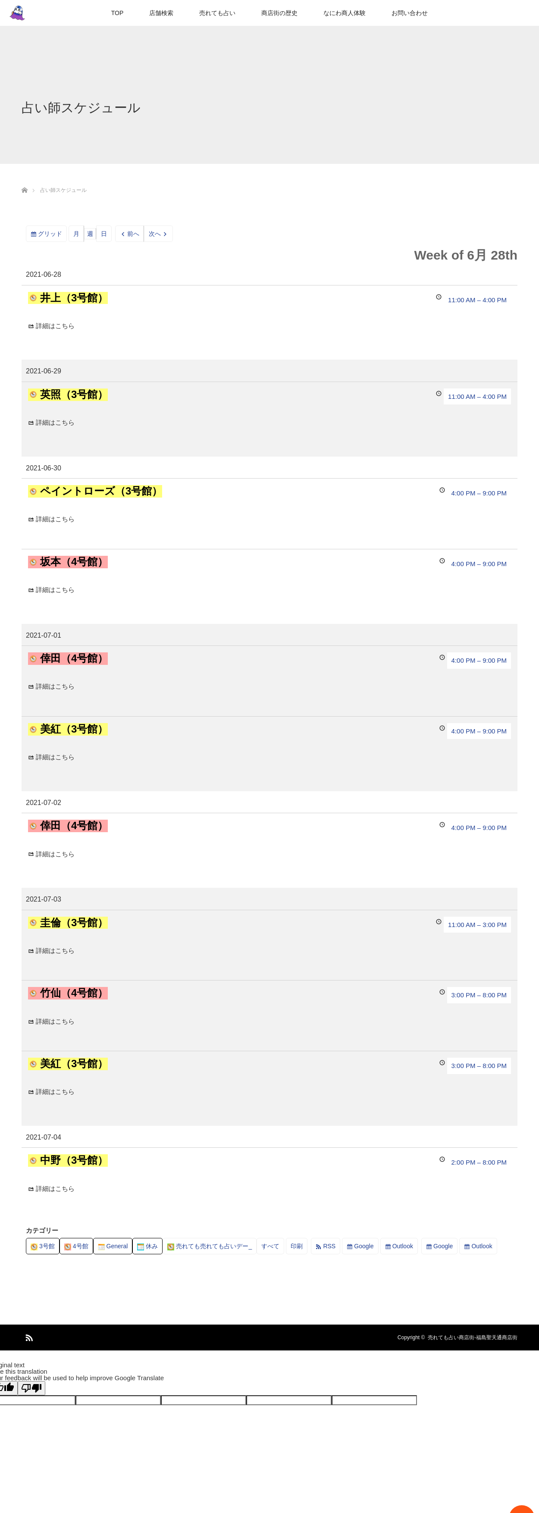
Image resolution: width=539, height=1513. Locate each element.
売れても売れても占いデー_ (209, 1246)
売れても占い (217, 12)
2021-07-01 (43, 635)
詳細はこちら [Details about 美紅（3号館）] (55, 757)
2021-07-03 (43, 899)
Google (363, 1246)
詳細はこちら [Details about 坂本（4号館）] (55, 589)
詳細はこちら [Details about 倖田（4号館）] (55, 686)
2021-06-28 (43, 274)
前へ (133, 233)
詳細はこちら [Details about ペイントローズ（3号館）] (55, 519)
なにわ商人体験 (344, 12)
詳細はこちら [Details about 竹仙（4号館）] (55, 1021)
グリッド (52, 235)
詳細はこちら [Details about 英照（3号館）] (55, 422)
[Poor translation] (31, 1388)
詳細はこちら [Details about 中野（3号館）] (55, 1188)
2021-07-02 (43, 802)
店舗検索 (161, 12)
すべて (270, 1246)
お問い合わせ (410, 12)
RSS (329, 1246)
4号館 (76, 1246)
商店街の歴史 (279, 12)
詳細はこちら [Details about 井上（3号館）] (55, 325)
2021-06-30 (43, 468)
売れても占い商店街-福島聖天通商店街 (472, 1337)
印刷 (299, 1247)
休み (147, 1246)
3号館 (43, 1246)
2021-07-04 (43, 1137)
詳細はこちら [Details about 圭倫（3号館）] (55, 950)
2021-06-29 (43, 371)
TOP (117, 12)
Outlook (402, 1246)
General (113, 1246)
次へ (155, 233)
